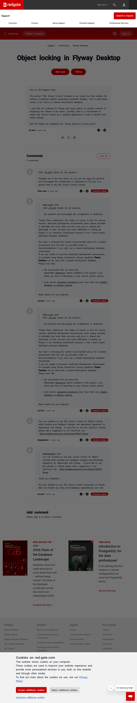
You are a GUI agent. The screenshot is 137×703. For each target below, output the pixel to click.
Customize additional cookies (30, 697)
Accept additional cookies (31, 690)
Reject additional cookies (64, 690)
